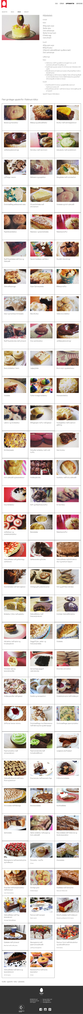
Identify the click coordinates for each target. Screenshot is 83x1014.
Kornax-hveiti (52, 33)
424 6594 (47, 1000)
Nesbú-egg (47, 35)
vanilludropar (50, 31)
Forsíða (4, 981)
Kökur (15, 981)
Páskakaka (47, 16)
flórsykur (49, 48)
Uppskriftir (10, 981)
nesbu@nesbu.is (47, 1002)
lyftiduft (48, 38)
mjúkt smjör (50, 26)
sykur (49, 28)
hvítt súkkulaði (51, 50)
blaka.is (57, 94)
